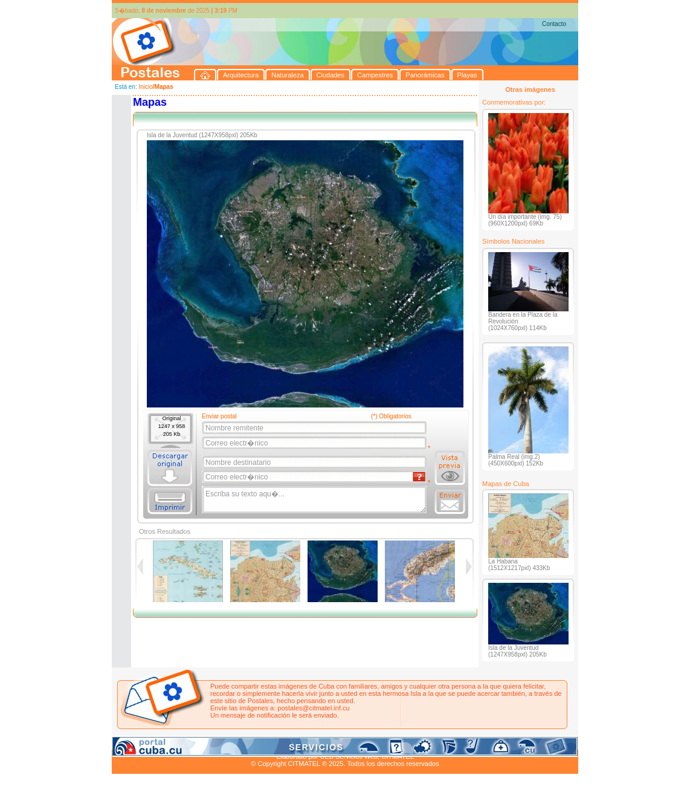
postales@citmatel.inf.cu (313, 708)
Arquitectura (150, 742)
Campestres (262, 742)
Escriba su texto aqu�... (315, 500)
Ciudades (225, 742)
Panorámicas (305, 742)
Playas (340, 742)
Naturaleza (190, 742)
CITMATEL (397, 756)
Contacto (554, 24)
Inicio (145, 86)
